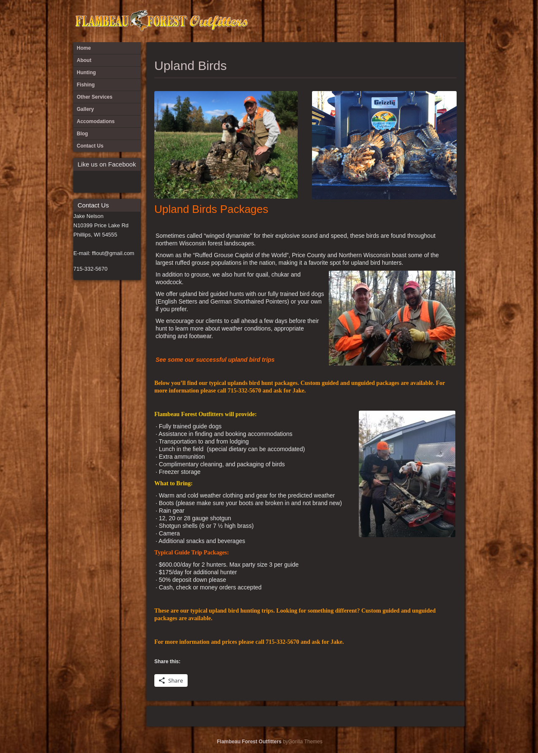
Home (84, 48)
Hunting (428, 21)
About (330, 21)
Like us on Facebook (107, 164)
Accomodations (344, 21)
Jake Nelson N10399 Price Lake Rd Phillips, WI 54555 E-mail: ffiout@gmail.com (103, 234)
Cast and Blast (372, 21)
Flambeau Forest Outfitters (249, 742)
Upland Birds (190, 66)
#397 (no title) (317, 21)
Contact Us (386, 21)
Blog (358, 21)
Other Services (456, 21)
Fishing (400, 21)
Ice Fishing (442, 21)
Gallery (414, 21)
